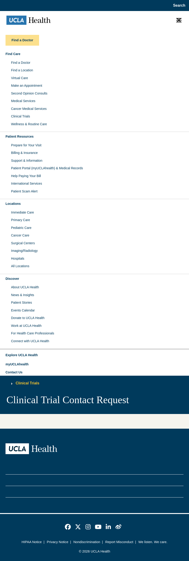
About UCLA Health (25, 287)
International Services (26, 183)
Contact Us (14, 372)
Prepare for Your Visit (26, 145)
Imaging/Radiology (24, 251)
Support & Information (26, 160)
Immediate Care (22, 212)
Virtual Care (19, 78)
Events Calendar (23, 310)
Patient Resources (20, 136)
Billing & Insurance (24, 153)
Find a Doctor (20, 62)
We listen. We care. (152, 542)
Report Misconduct (119, 542)
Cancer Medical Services (29, 109)
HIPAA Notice (32, 542)
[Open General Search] (178, 5)
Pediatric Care (21, 228)
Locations (13, 204)
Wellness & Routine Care (29, 124)
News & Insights (22, 295)
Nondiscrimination (86, 542)
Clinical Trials (20, 116)
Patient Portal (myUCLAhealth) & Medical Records (47, 168)
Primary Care (20, 220)
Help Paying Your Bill (26, 176)
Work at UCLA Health (26, 326)
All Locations (20, 266)
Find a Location (22, 70)
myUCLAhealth (17, 364)
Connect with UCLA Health (30, 341)
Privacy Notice (58, 542)
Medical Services (23, 101)
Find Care (13, 54)
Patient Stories (21, 302)
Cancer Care (20, 235)
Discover (12, 278)
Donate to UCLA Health (28, 318)
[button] (94, 355)
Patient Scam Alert (24, 191)
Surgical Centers (23, 243)
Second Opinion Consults (29, 93)
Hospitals (17, 258)
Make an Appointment (26, 85)
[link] (68, 526)
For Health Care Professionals (32, 333)
